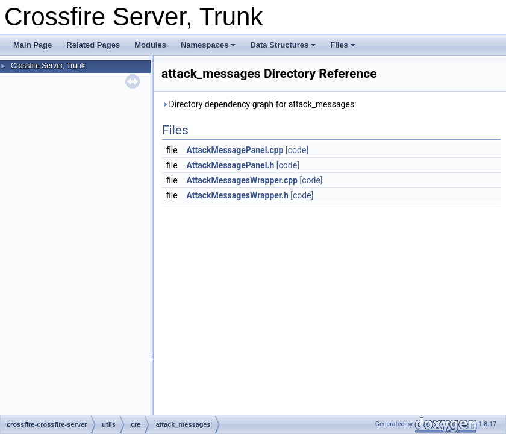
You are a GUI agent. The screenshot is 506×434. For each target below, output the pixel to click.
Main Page (32, 44)
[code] (297, 150)
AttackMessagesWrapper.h (238, 195)
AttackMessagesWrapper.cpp (242, 180)
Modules (150, 44)
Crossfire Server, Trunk (48, 65)
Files (342, 44)
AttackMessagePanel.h (231, 165)
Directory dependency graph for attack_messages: (259, 104)
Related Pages (93, 44)
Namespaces (208, 44)
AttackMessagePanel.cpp (235, 150)
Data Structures (283, 44)
